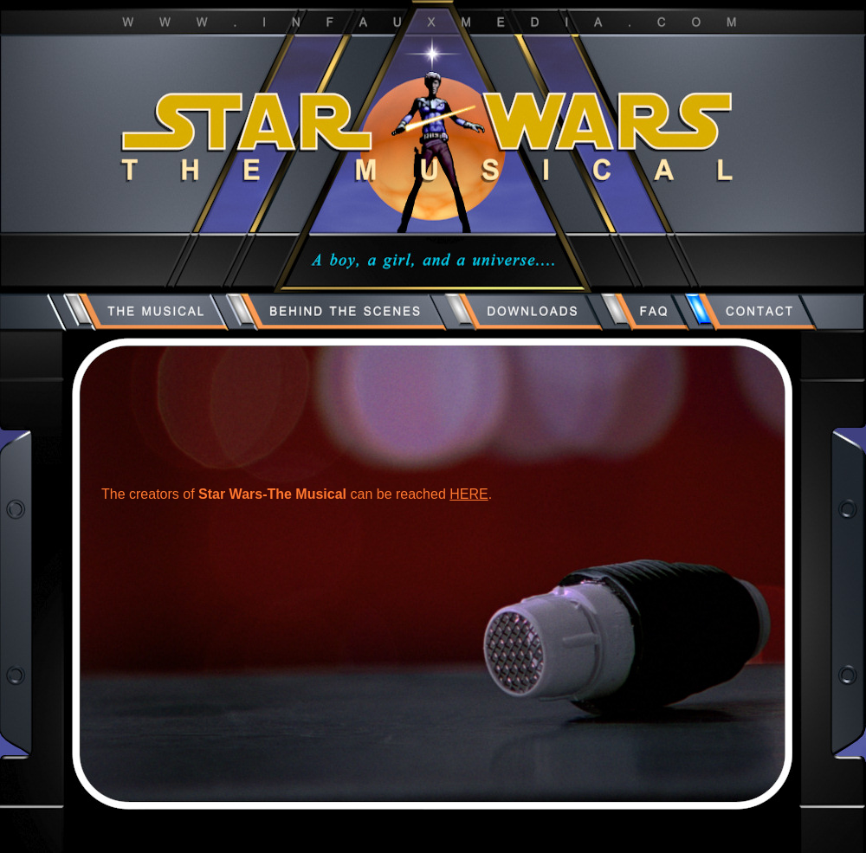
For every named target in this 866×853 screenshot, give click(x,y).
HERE (468, 494)
